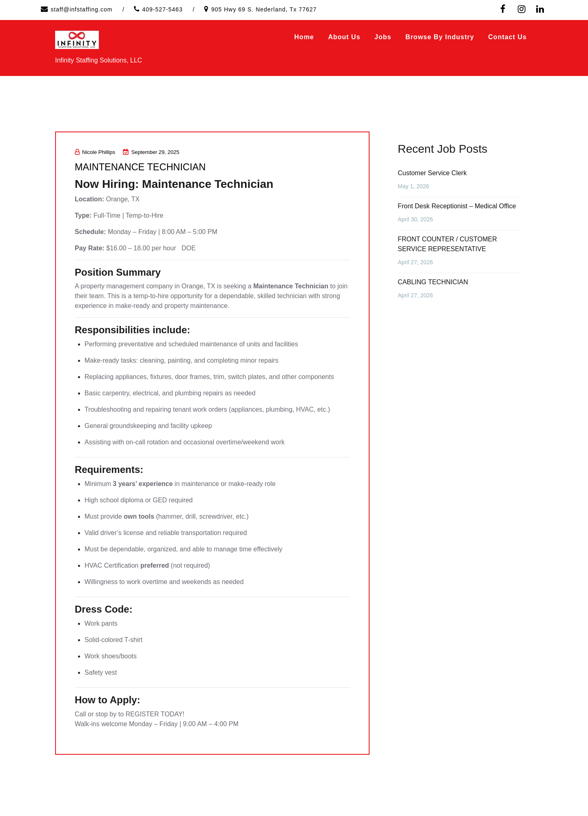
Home (304, 36)
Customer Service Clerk (432, 172)
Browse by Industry (439, 36)
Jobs (382, 36)
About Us (344, 36)
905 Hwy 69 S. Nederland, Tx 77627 (263, 9)
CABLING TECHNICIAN (433, 282)
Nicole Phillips (95, 152)
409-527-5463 (162, 9)
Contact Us (507, 36)
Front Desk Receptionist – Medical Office (457, 206)
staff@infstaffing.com (81, 9)
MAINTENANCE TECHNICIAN (147, 167)
